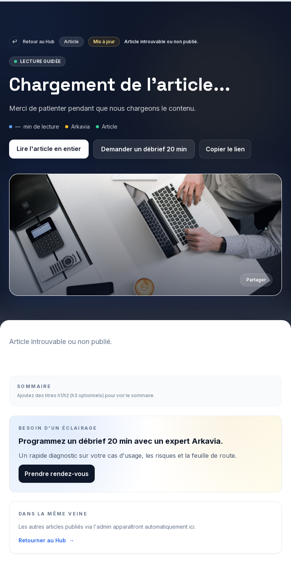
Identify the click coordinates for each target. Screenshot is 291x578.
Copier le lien (225, 149)
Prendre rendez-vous (57, 473)
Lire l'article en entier (49, 148)
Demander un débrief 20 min (144, 149)
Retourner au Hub (46, 540)
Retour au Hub (32, 41)
